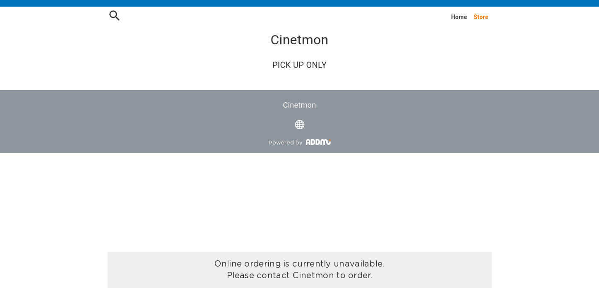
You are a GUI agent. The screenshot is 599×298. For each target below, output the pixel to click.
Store (481, 17)
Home (459, 17)
